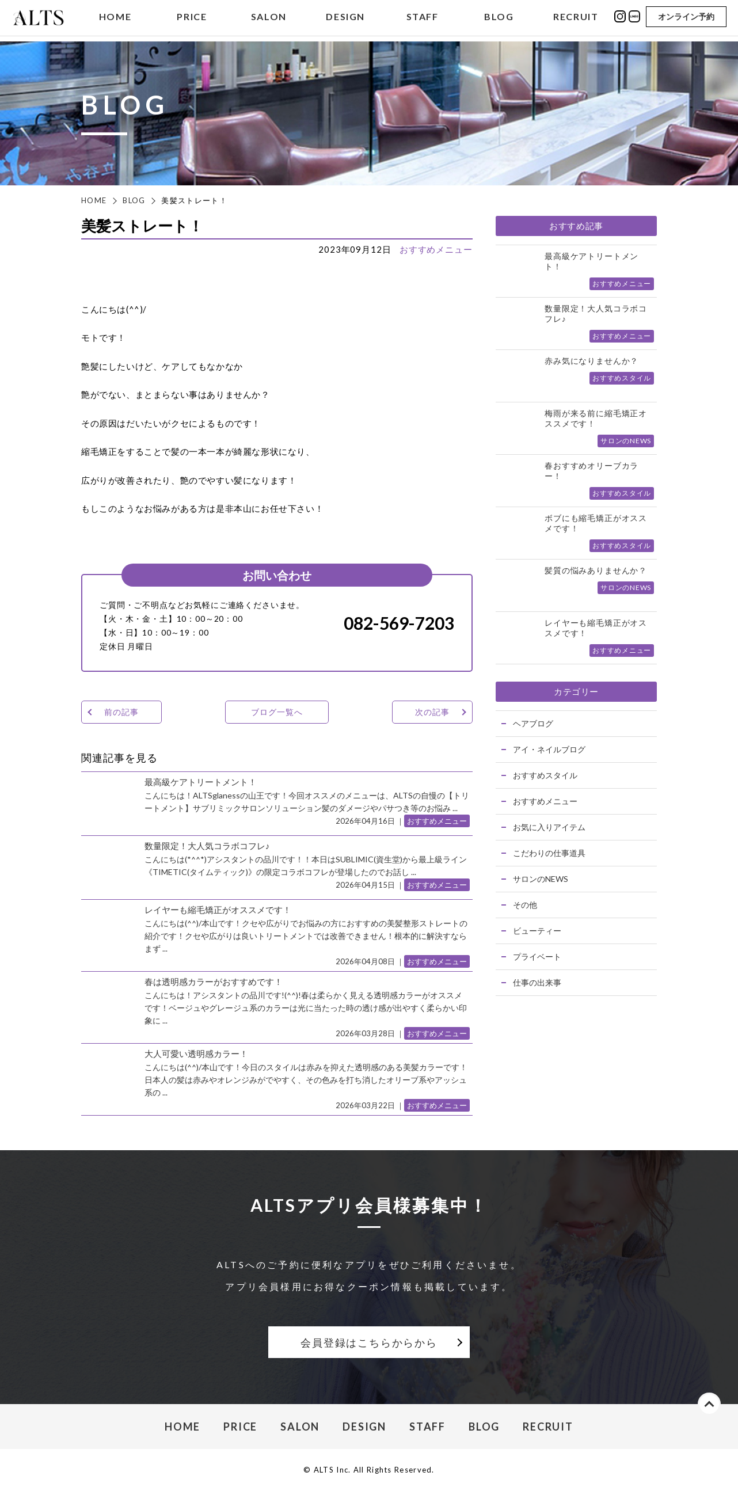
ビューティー (537, 930)
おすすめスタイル (545, 775)
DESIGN (345, 19)
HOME (115, 19)
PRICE (192, 19)
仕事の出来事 (537, 982)
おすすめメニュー (436, 249)
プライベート (537, 956)
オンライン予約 (686, 19)
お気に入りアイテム (549, 827)
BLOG (498, 19)
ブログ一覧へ (276, 712)
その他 (525, 905)
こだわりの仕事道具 (549, 853)
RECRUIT (575, 19)
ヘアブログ (533, 723)
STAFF (422, 19)
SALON (269, 19)
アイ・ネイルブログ (549, 749)
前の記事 (121, 712)
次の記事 (432, 712)
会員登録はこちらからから (369, 1342)
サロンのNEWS (540, 879)
